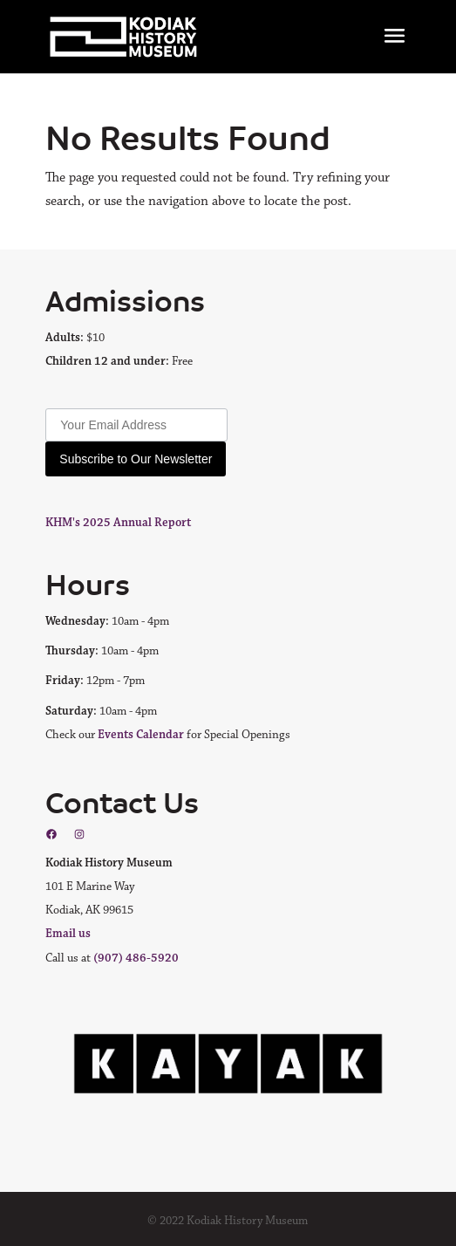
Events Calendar (141, 735)
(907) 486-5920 (136, 958)
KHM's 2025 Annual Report (118, 523)
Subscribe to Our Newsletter (135, 459)
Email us (68, 933)
